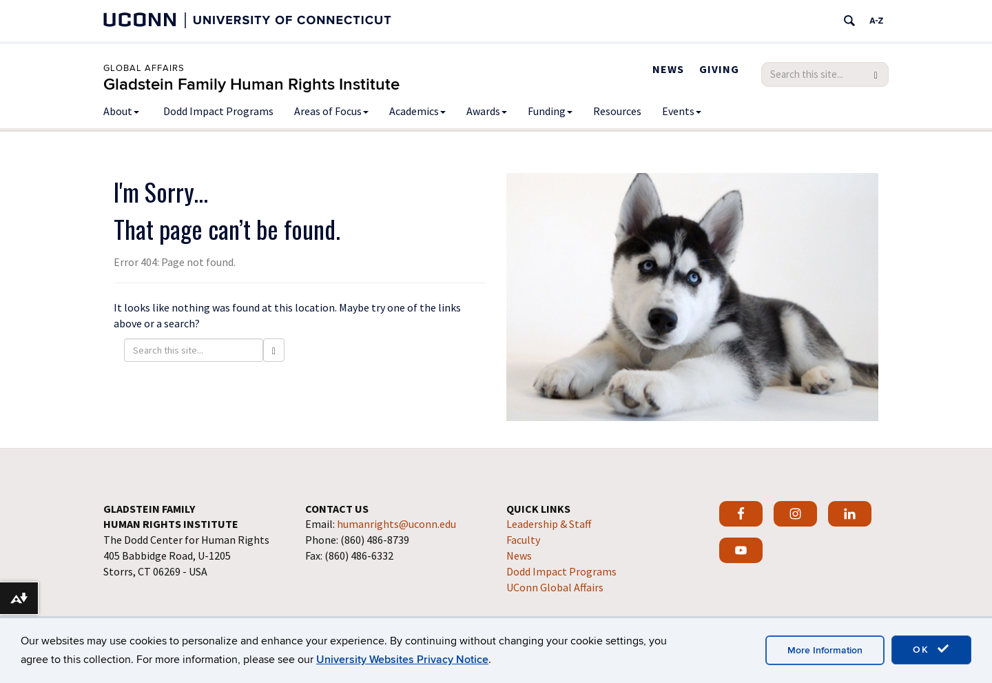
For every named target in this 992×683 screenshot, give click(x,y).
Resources (617, 111)
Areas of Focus (331, 111)
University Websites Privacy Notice (402, 659)
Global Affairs (144, 68)
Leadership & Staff (548, 524)
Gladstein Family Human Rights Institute (251, 84)
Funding (550, 111)
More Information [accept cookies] (824, 650)
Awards (486, 111)
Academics (417, 111)
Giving (719, 69)
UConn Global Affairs (554, 587)
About (121, 111)
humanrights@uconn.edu (396, 524)
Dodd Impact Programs (218, 111)
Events (681, 111)
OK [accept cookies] (931, 649)
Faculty (523, 540)
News (668, 69)
